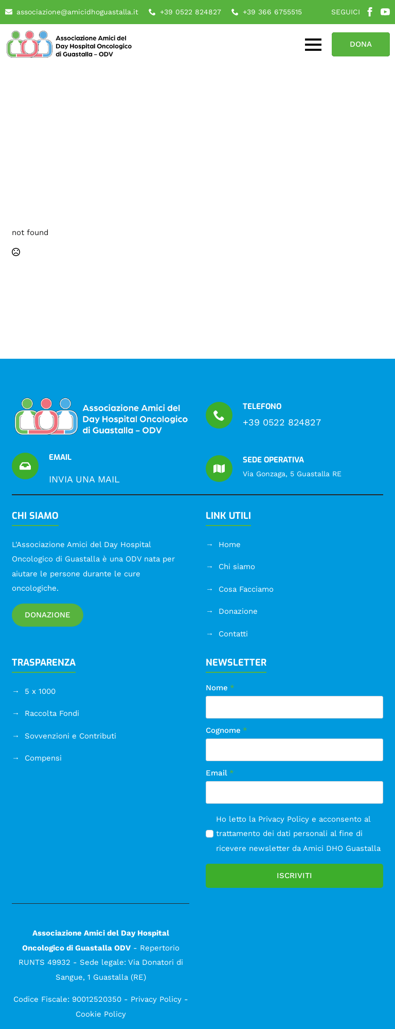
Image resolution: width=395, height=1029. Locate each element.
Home (230, 544)
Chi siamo (237, 566)
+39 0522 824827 (282, 422)
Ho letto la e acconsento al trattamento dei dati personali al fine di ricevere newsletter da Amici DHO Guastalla (298, 833)
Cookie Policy (101, 1014)
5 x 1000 (40, 691)
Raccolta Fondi (52, 713)
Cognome (226, 730)
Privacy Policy (283, 819)
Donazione (238, 611)
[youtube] (385, 11)
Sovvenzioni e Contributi (70, 736)
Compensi (43, 758)
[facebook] (369, 11)
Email (220, 773)
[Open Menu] (313, 44)
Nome (220, 688)
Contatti (233, 633)
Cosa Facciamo (246, 589)
